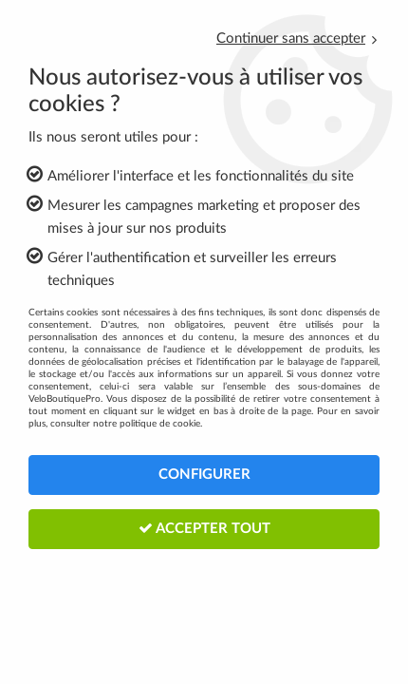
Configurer (204, 474)
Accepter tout (204, 528)
